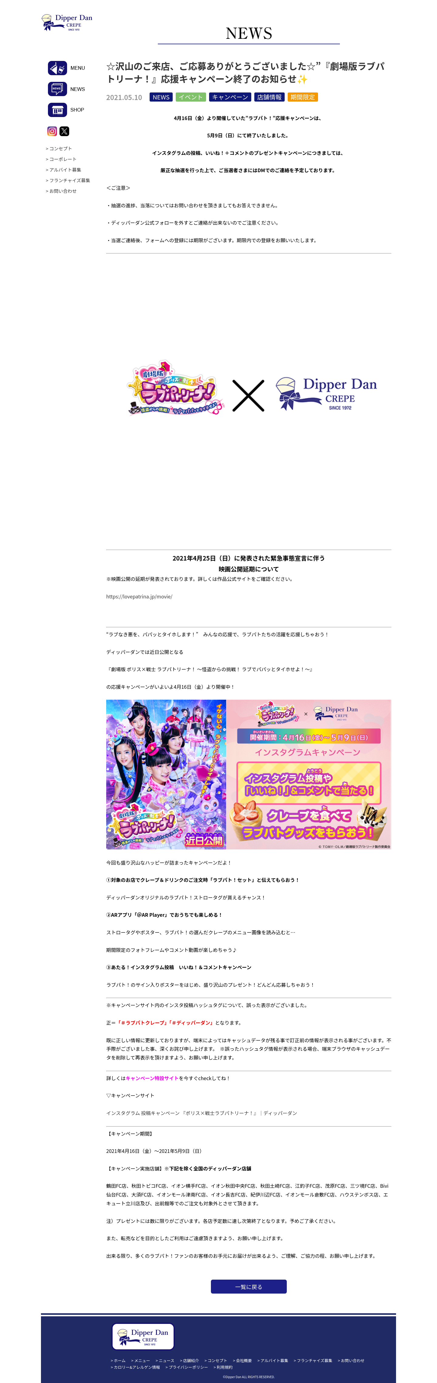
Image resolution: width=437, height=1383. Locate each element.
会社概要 (244, 1360)
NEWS (161, 96)
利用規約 (224, 1367)
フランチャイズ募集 (69, 180)
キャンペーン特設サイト (152, 1078)
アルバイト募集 (65, 169)
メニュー (142, 1360)
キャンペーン (230, 96)
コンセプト (60, 148)
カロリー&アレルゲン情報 (137, 1367)
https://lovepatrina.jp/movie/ (139, 596)
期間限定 (303, 96)
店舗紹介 (191, 1360)
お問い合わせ (63, 191)
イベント (191, 96)
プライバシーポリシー (188, 1367)
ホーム (120, 1360)
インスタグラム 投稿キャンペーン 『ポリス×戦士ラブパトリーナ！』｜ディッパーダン (201, 1113)
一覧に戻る (249, 1287)
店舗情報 (269, 96)
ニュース (166, 1360)
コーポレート (63, 159)
